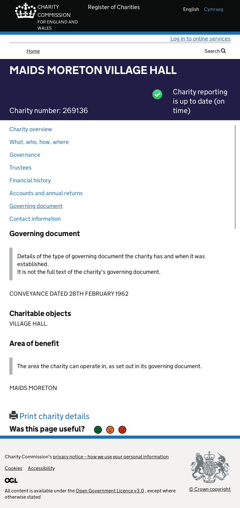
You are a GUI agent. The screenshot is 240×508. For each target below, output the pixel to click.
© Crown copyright (210, 489)
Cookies (13, 468)
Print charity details (49, 416)
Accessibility (41, 468)
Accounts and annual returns (46, 193)
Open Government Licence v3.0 (110, 491)
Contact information (35, 218)
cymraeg (213, 9)
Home (33, 51)
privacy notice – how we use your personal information (111, 457)
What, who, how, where (39, 141)
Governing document (35, 206)
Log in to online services (200, 38)
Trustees (20, 167)
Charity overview (30, 129)
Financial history (30, 180)
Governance (24, 154)
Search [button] (215, 51)
